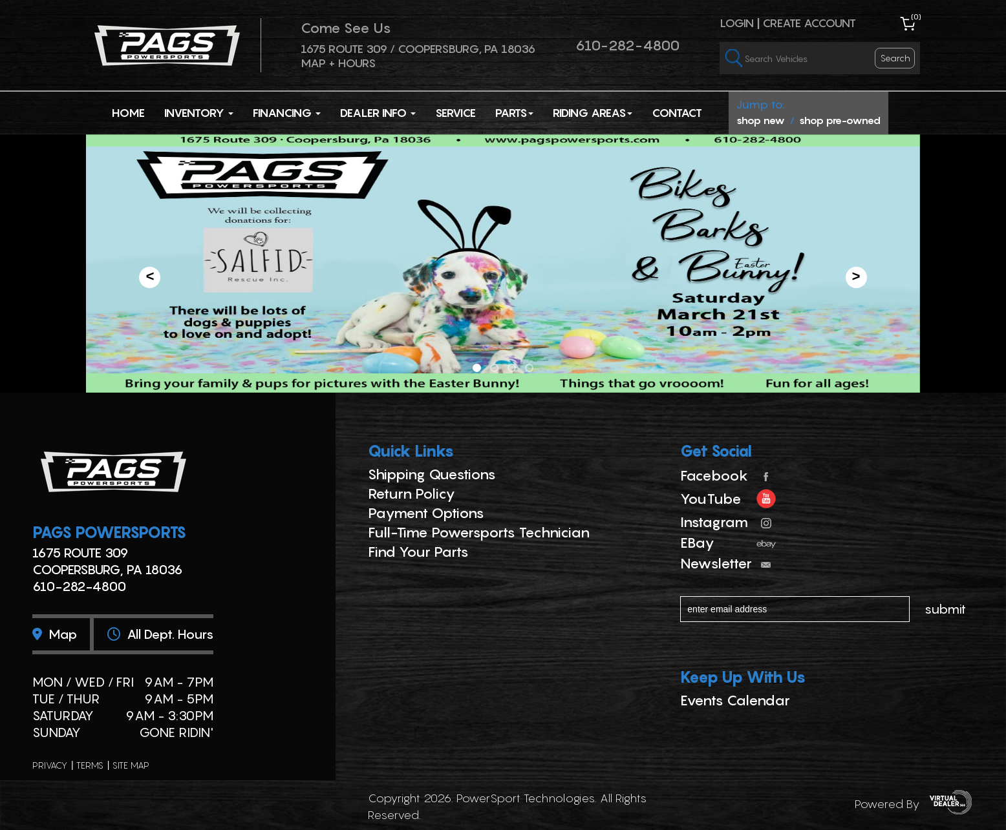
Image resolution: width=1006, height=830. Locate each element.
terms (89, 765)
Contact (677, 112)
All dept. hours (160, 634)
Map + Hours (338, 63)
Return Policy (411, 493)
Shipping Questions (432, 474)
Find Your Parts (418, 551)
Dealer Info (378, 112)
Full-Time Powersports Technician (479, 532)
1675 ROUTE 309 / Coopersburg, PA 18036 (418, 49)
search (895, 57)
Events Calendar (735, 700)
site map (130, 765)
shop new (760, 120)
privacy (49, 765)
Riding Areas (592, 112)
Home (128, 112)
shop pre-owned (840, 120)
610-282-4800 (627, 45)
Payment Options (426, 512)
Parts (514, 112)
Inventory (198, 112)
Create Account (809, 23)
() (916, 16)
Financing (287, 112)
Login (737, 23)
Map (54, 634)
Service (455, 112)
